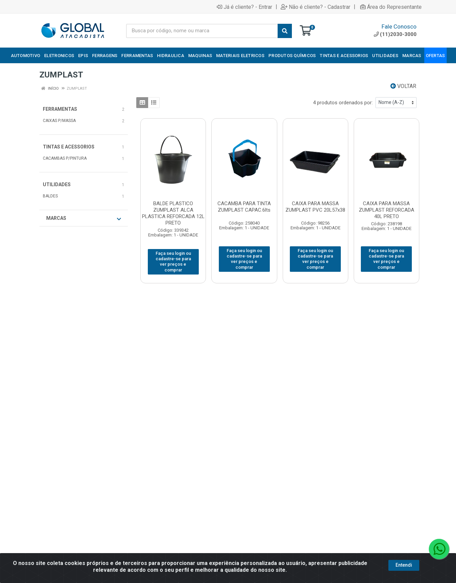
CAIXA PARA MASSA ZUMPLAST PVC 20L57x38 (315, 206)
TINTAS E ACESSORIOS (68, 146)
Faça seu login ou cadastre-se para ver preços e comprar (173, 261)
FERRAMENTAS (60, 109)
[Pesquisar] (285, 31)
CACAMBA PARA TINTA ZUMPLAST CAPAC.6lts (244, 206)
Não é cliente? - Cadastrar (315, 7)
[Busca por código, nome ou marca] (202, 31)
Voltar (403, 86)
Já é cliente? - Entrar (244, 7)
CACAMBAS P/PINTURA (65, 158)
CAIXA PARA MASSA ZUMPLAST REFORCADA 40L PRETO (386, 209)
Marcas (83, 218)
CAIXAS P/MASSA (59, 120)
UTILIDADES (57, 184)
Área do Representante (391, 7)
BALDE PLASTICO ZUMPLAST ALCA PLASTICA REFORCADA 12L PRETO (173, 213)
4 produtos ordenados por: (343, 103)
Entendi (404, 565)
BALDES (50, 196)
